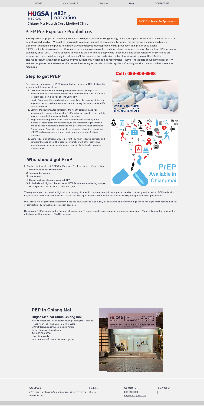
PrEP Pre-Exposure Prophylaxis (58, 31)
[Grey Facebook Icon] (157, 392)
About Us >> (36, 387)
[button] (104, 3)
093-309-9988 (131, 392)
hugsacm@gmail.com (135, 395)
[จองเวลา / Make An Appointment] (158, 21)
